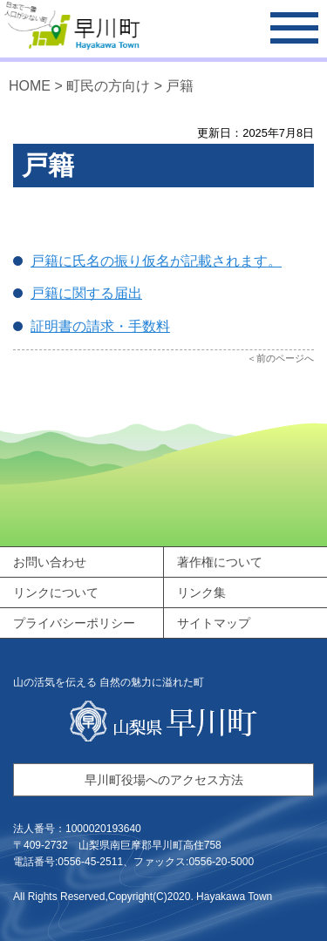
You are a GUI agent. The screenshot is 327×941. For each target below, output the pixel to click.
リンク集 (201, 592)
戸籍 (180, 85)
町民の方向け (108, 85)
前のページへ (285, 358)
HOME (30, 85)
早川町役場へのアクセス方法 (164, 780)
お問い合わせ (49, 562)
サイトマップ (213, 623)
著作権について (219, 562)
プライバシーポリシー (74, 623)
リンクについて (56, 592)
